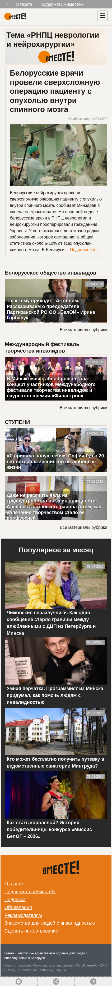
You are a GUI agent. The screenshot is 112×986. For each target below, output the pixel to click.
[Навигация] (102, 16)
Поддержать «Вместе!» (61, 4)
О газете (24, 4)
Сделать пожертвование (31, 931)
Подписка (15, 899)
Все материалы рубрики (83, 330)
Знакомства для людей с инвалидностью (49, 923)
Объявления (18, 907)
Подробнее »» (84, 249)
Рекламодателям (23, 915)
